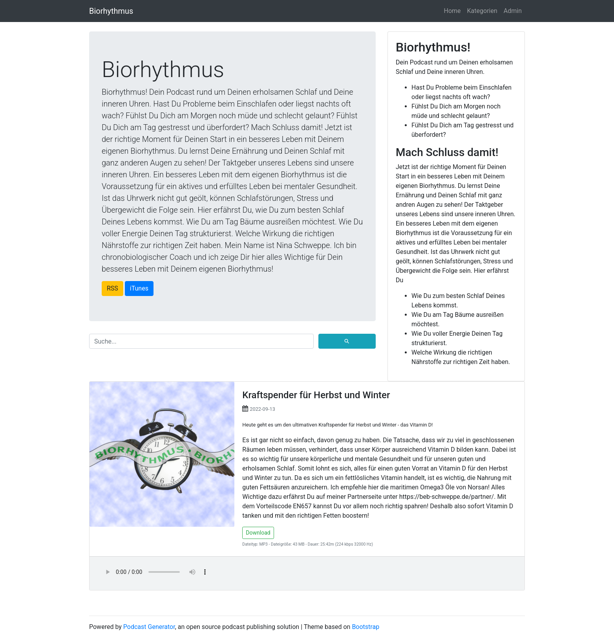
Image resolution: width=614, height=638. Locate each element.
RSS (112, 288)
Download (258, 533)
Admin (513, 11)
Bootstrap (365, 627)
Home (452, 11)
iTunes (139, 288)
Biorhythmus (111, 11)
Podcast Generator (149, 627)
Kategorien (482, 11)
